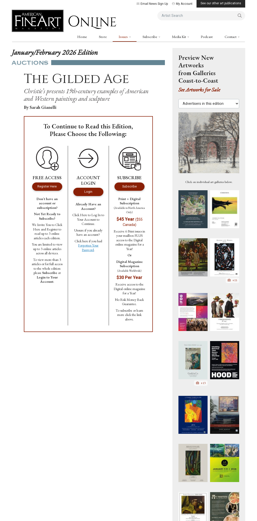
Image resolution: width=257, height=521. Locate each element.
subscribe (126, 310)
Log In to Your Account (90, 217)
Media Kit (179, 36)
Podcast (207, 36)
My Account (182, 4)
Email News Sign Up (152, 4)
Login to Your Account (47, 279)
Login (88, 192)
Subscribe (150, 36)
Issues (123, 36)
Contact (231, 36)
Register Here (47, 186)
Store (103, 36)
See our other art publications (221, 3)
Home (82, 36)
